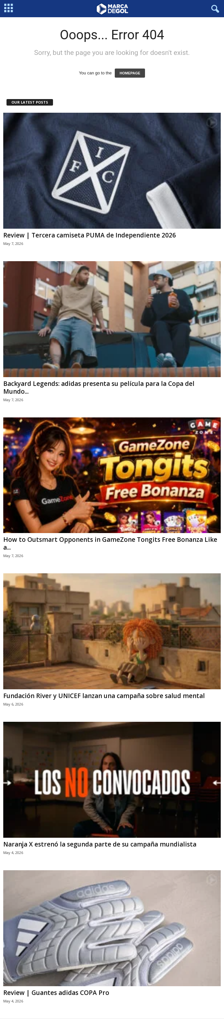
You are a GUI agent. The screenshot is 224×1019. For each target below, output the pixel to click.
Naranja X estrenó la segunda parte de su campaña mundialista (99, 844)
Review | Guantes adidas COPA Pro (56, 992)
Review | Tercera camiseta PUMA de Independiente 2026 (89, 235)
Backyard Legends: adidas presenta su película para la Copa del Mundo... (98, 387)
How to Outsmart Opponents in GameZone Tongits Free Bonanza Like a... (110, 543)
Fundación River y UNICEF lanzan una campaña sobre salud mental (104, 696)
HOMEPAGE (130, 73)
